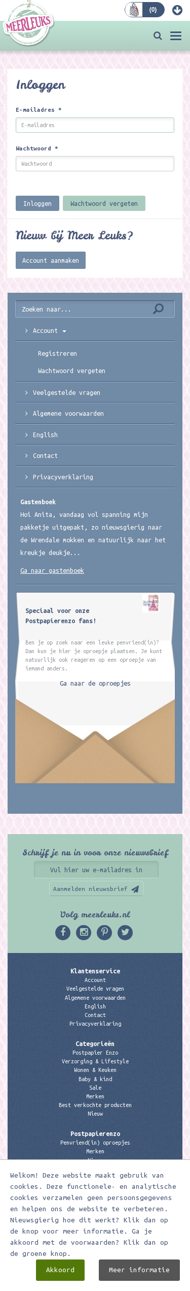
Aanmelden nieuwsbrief (90, 888)
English (45, 434)
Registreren (57, 353)
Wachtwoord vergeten (104, 203)
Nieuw (95, 1114)
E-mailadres (39, 109)
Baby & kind (95, 1079)
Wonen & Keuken (95, 1070)
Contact (45, 455)
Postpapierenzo (95, 1133)
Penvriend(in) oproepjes (95, 1143)
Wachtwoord (37, 148)
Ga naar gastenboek (52, 570)
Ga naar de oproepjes (95, 683)
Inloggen (37, 203)
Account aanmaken (50, 260)
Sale (95, 1088)
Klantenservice (95, 970)
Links (95, 1178)
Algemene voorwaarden (68, 413)
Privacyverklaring (63, 476)
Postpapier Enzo (95, 1053)
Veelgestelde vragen (95, 989)
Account (49, 330)
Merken (95, 1096)
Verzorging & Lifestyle (95, 1061)
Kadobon (95, 1169)
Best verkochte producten (95, 1105)
